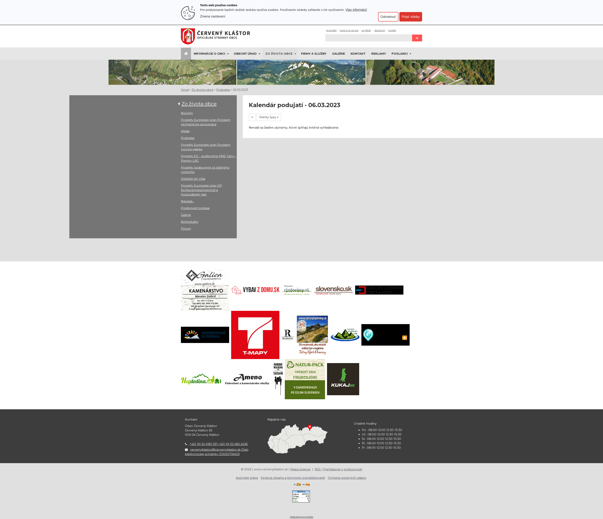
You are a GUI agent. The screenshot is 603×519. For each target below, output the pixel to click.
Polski (392, 30)
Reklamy (378, 53)
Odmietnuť (388, 16)
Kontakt (331, 30)
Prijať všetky (411, 16)
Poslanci (400, 53)
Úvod (185, 90)
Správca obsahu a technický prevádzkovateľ (293, 478)
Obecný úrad (245, 53)
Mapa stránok (300, 469)
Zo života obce (278, 53)
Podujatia (223, 90)
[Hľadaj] (368, 37)
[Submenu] (227, 54)
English (366, 30)
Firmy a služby (313, 53)
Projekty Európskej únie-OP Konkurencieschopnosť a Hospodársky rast (201, 190)
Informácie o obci (209, 53)
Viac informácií (356, 9)
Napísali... (187, 201)
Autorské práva (247, 478)
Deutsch (379, 30)
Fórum (186, 228)
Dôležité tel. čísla (193, 179)
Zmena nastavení (212, 16)
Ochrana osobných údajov (347, 478)
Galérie (338, 53)
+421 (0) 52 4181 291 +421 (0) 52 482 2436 (219, 444)
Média (185, 131)
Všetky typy (269, 117)
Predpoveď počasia (195, 208)
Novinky (187, 113)
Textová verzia (349, 30)
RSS (318, 469)
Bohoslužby (189, 222)
